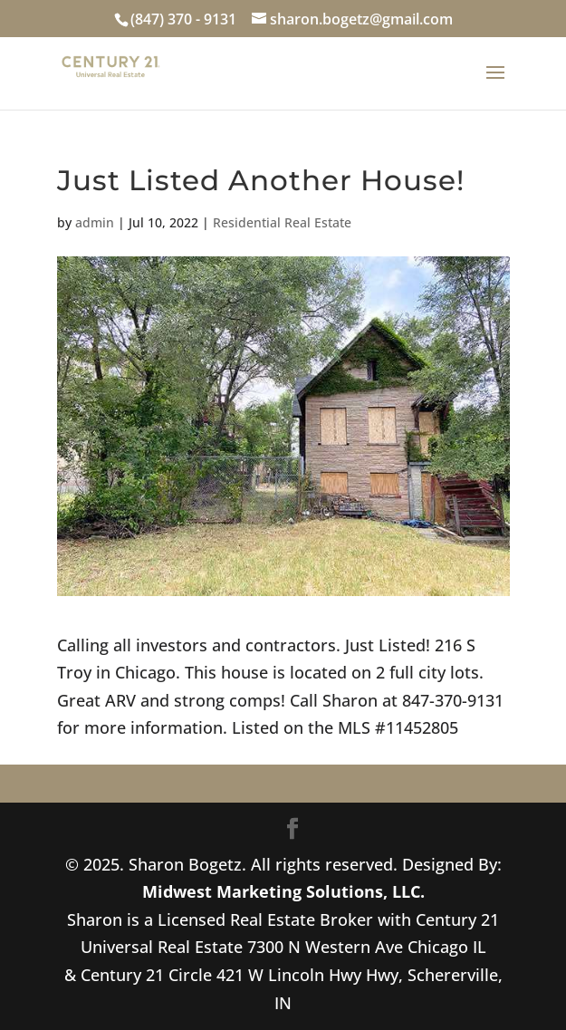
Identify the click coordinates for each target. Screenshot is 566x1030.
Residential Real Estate (282, 222)
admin (94, 222)
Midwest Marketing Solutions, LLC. (283, 891)
